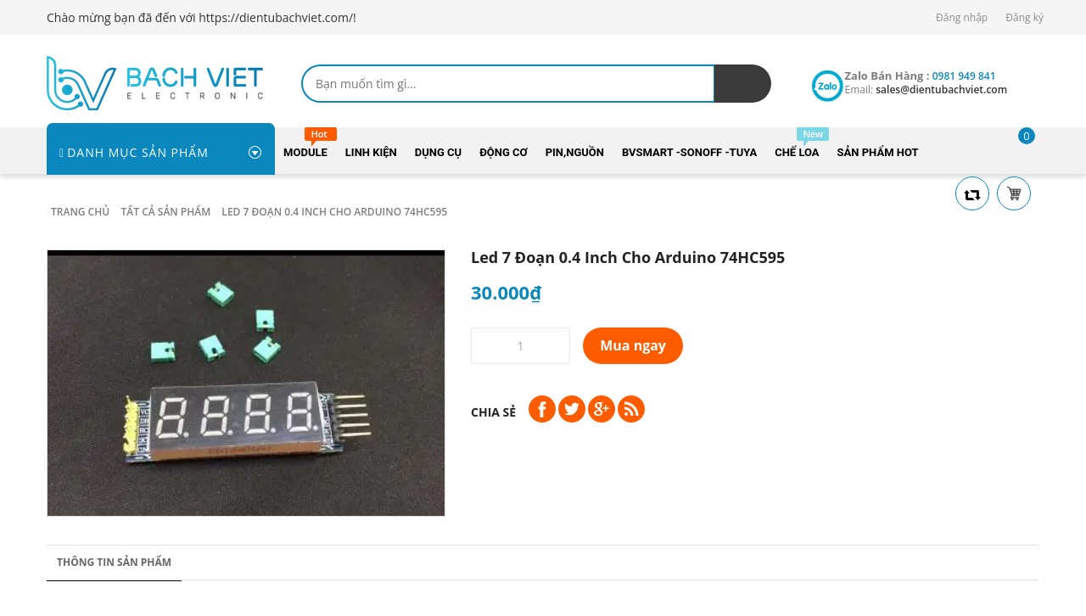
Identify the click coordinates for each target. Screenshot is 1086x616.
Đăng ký (1024, 17)
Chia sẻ (493, 412)
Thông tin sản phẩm (114, 562)
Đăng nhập (962, 17)
